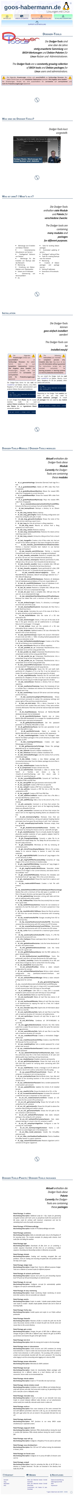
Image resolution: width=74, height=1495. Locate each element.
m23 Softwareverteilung (41, 17)
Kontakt (6, 1480)
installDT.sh (11, 385)
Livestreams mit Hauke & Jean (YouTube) (37, 1488)
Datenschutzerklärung (57, 1480)
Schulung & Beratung (63, 17)
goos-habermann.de (53, 1492)
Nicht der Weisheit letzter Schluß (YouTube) (37, 1481)
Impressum (54, 1485)
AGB (52, 1483)
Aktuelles (7, 17)
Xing (5, 1482)
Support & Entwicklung (37, 23)
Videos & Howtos (21, 17)
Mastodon (6, 1483)
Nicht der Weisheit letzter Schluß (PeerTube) (37, 1484)
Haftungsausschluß (56, 1482)
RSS (5, 1485)
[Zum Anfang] (71, 1492)
